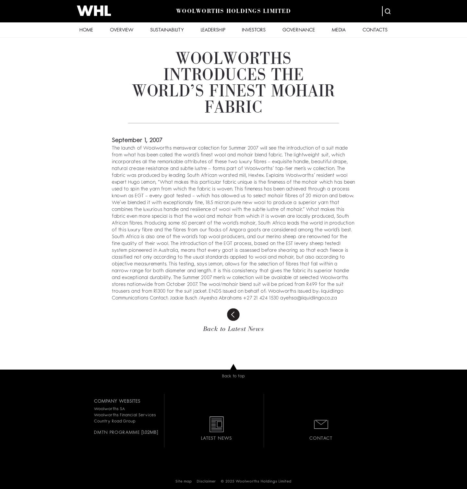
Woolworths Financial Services (125, 415)
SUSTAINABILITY (167, 30)
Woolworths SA (109, 409)
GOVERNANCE (298, 30)
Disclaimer (206, 481)
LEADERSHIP (213, 30)
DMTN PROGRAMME (117, 432)
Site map (183, 481)
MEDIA (339, 30)
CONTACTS (375, 30)
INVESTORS (254, 30)
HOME (86, 30)
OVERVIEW (121, 30)
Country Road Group (115, 421)
